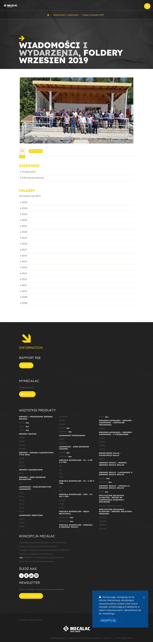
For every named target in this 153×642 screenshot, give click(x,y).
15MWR (22, 449)
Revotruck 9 (66, 521)
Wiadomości (29, 171)
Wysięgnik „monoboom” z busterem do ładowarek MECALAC (44, 550)
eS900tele (65, 432)
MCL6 (21, 504)
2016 (24, 255)
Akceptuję (108, 620)
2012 (24, 279)
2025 (24, 202)
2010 (24, 291)
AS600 (22, 519)
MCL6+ (22, 508)
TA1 (60, 466)
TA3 (60, 473)
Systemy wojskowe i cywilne (110, 506)
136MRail (102, 521)
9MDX (61, 508)
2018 (24, 243)
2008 (24, 302)
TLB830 (102, 428)
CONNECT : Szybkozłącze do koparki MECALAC (42, 557)
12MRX (24, 430)
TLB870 (102, 438)
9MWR (21, 441)
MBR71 (102, 459)
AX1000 (62, 443)
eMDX (104, 417)
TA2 (60, 470)
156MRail (102, 525)
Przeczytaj (36, 151)
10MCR (22, 466)
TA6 (60, 487)
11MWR (22, 445)
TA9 (60, 491)
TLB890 (102, 445)
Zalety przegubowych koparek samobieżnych (38, 546)
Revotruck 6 (66, 517)
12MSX (24, 422)
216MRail (102, 529)
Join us (107, 638)
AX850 (61, 439)
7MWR (21, 437)
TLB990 (102, 449)
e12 (20, 483)
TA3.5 (61, 477)
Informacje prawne (58, 638)
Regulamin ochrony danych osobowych (85, 638)
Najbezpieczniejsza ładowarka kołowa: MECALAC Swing (43, 542)
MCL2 (21, 493)
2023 (24, 214)
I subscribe (31, 596)
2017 (24, 249)
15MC (21, 473)
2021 (24, 226)
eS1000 (64, 428)
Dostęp (26, 365)
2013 (24, 273)
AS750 (21, 523)
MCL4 (21, 496)
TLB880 (102, 442)
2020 (24, 231)
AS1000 (62, 420)
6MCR (21, 458)
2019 (24, 237)
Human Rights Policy (124, 638)
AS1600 (62, 424)
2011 (24, 285)
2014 (24, 267)
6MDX (61, 504)
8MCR (21, 462)
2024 (24, 208)
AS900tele (63, 417)
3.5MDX (62, 500)
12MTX (24, 426)
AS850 (21, 526)
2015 (24, 261)
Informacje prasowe (33, 177)
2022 (24, 220)
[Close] (144, 597)
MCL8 (21, 511)
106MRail (103, 517)
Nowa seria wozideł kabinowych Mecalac (36, 561)
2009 (24, 297)
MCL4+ (22, 500)
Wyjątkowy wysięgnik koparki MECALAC (36, 554)
